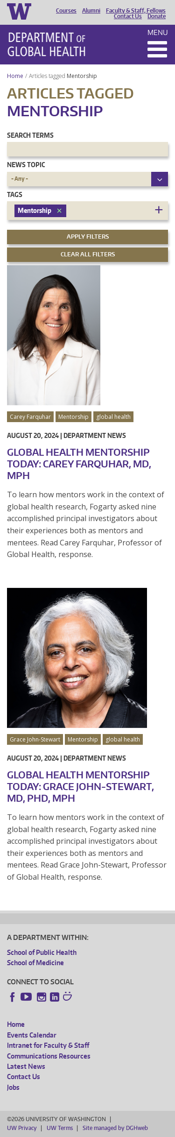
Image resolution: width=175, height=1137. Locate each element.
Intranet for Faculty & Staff (48, 1045)
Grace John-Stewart (35, 739)
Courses (66, 11)
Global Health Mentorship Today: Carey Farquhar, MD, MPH (79, 463)
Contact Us (128, 16)
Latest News (26, 1066)
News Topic (26, 165)
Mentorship (82, 76)
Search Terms (30, 135)
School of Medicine (35, 963)
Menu (157, 32)
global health (113, 417)
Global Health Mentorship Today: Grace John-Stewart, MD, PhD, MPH (80, 786)
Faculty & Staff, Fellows (136, 11)
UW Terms (60, 1127)
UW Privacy (22, 1127)
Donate (156, 16)
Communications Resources (49, 1056)
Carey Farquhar (30, 417)
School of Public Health (42, 952)
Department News (94, 435)
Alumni (91, 11)
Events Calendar (31, 1035)
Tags (14, 194)
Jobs (13, 1087)
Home (15, 76)
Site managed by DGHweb (115, 1127)
